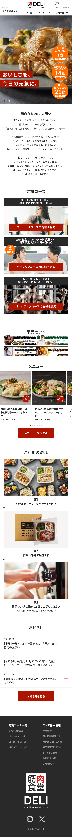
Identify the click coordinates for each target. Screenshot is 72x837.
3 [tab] (9, 101)
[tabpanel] (36, 59)
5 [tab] (39, 425)
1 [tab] (4, 101)
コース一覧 (27, 13)
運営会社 (47, 730)
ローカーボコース (17, 741)
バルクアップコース (18, 747)
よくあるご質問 (50, 752)
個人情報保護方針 (52, 736)
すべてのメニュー (17, 730)
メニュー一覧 (45, 13)
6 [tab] (41, 425)
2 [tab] (7, 101)
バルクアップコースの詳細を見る (35, 306)
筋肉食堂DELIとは (9, 12)
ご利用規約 (48, 763)
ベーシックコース (17, 736)
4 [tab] (37, 425)
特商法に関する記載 (52, 741)
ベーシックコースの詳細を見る (36, 267)
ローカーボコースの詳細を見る (36, 227)
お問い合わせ (62, 13)
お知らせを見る (36, 696)
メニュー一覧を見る (36, 433)
